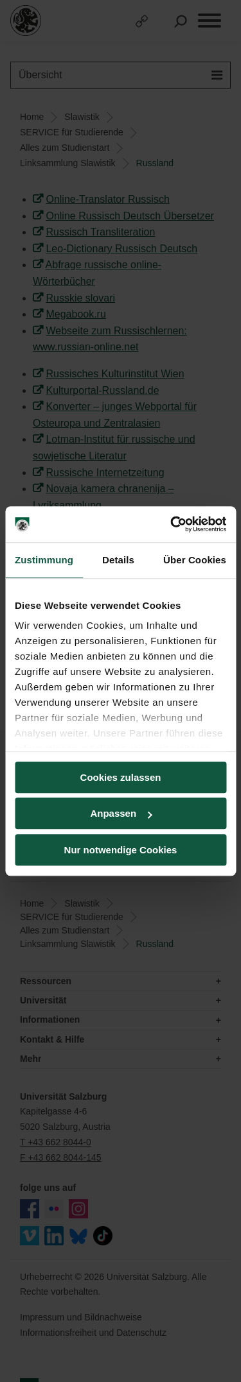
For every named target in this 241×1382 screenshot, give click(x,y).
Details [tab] (118, 559)
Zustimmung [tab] (44, 559)
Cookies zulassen (120, 777)
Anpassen (121, 813)
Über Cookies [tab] (194, 559)
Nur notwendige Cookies (120, 849)
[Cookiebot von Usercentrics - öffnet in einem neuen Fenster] (171, 524)
